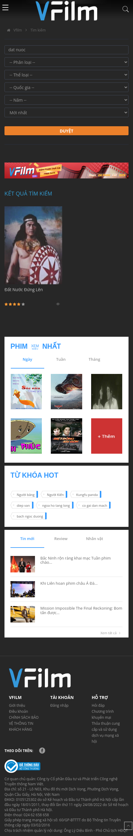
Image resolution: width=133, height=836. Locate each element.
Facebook (42, 751)
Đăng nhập (59, 705)
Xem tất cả (111, 633)
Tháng (94, 359)
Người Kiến (55, 494)
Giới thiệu (17, 705)
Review (61, 538)
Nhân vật (94, 538)
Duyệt (67, 131)
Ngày (27, 359)
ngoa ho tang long (56, 505)
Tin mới (27, 538)
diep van (23, 505)
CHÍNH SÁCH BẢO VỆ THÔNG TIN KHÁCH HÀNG (24, 723)
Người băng (25, 494)
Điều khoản (18, 711)
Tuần (60, 359)
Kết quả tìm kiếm (28, 194)
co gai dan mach (94, 505)
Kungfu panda (87, 494)
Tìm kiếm (38, 30)
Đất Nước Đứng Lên (33, 293)
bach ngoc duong (30, 516)
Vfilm (13, 30)
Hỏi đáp (98, 705)
